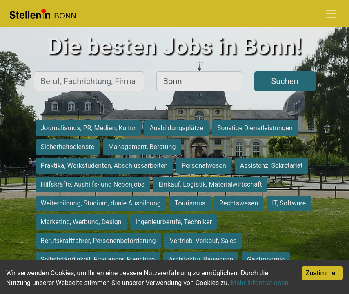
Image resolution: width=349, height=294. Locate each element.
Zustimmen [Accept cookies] (322, 273)
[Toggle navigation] (331, 14)
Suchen (284, 81)
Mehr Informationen (259, 283)
